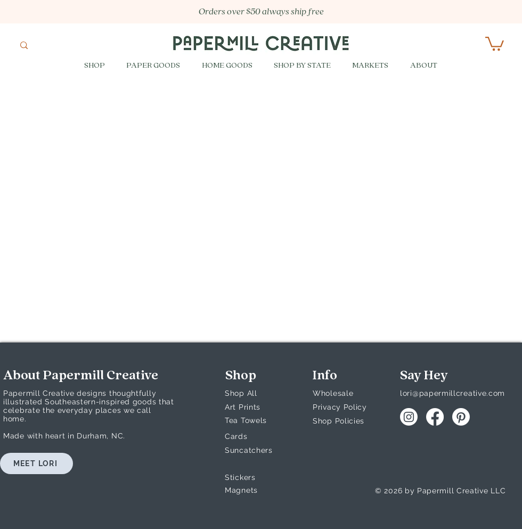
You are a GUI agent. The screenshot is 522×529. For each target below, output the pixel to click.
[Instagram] (409, 417)
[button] (494, 43)
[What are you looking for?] (58, 46)
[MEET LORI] (36, 463)
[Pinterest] (461, 417)
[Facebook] (435, 417)
